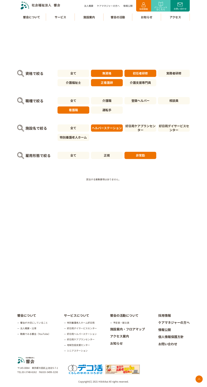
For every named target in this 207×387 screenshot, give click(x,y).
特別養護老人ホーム (73, 137)
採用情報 (143, 6)
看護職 (73, 110)
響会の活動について (124, 315)
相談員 (173, 100)
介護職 (106, 100)
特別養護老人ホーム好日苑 (81, 322)
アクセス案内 (119, 336)
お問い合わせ (180, 6)
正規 (107, 155)
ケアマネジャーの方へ (174, 322)
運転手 (106, 110)
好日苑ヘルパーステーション (82, 334)
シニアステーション (77, 350)
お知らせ (116, 343)
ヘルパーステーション (107, 128)
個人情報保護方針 (171, 336)
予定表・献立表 (121, 322)
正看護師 (107, 82)
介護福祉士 (73, 82)
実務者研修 (173, 73)
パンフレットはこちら (160, 6)
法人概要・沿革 (28, 328)
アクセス (175, 17)
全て (73, 73)
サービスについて (76, 315)
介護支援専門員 (140, 82)
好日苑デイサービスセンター (174, 128)
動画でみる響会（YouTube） (35, 334)
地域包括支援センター (78, 345)
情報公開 (164, 329)
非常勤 (140, 155)
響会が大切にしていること (34, 322)
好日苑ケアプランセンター (140, 128)
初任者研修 (140, 73)
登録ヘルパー (140, 100)
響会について (26, 315)
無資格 (106, 73)
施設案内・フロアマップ (127, 329)
